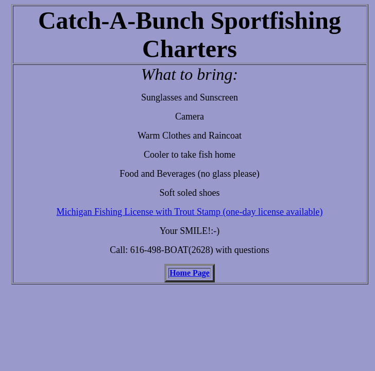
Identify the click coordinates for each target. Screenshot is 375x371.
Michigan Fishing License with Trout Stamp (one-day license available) (190, 212)
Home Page (189, 272)
